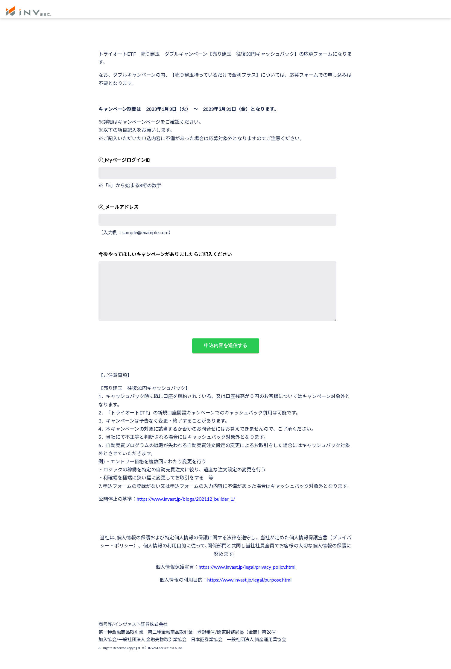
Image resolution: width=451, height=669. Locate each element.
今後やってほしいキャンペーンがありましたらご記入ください (165, 254)
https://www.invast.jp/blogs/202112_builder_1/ (186, 511)
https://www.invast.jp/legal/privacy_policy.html (247, 579)
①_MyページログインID (124, 160)
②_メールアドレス (118, 207)
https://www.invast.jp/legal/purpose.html (249, 591)
